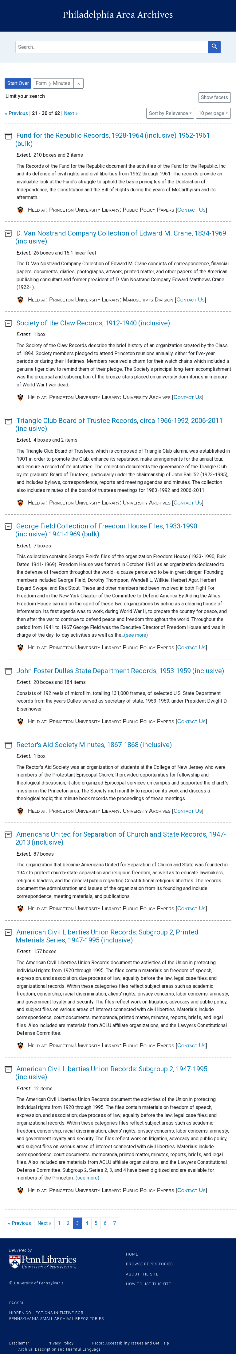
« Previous (16, 113)
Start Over (18, 83)
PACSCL (16, 1303)
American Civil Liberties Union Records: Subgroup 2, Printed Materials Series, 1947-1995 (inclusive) (107, 936)
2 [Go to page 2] (68, 1223)
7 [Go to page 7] (114, 1223)
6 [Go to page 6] (105, 1223)
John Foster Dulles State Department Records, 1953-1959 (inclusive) (120, 671)
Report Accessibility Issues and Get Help (130, 1343)
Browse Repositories (149, 1264)
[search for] (111, 47)
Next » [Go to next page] (44, 1223)
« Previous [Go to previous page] (19, 1223)
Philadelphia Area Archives (118, 15)
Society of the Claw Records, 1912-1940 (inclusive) (93, 323)
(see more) (136, 635)
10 (211, 112)
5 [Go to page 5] (96, 1223)
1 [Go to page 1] (59, 1223)
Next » (71, 113)
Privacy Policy (61, 1343)
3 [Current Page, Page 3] (77, 1223)
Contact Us (191, 210)
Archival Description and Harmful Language (59, 1349)
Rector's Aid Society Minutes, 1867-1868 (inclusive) (94, 745)
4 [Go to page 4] (86, 1223)
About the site (142, 1274)
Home (132, 1254)
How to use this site (148, 1284)
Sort (168, 113)
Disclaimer (19, 1343)
